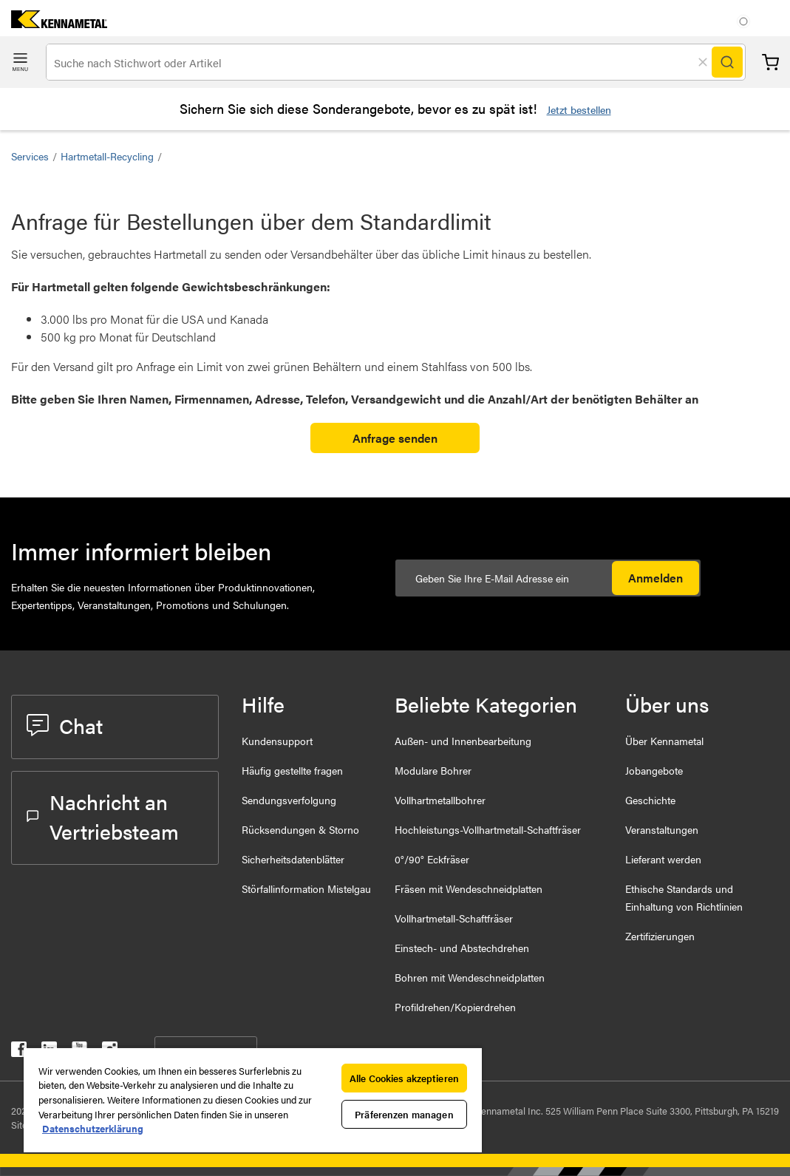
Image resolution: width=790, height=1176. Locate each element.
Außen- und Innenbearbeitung (463, 740)
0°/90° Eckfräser (432, 859)
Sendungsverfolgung (289, 799)
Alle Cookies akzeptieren (404, 1078)
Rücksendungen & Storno (300, 829)
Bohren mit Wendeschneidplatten (470, 977)
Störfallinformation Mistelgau (306, 888)
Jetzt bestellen (579, 109)
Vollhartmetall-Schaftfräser (454, 918)
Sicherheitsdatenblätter (293, 859)
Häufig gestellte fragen (292, 770)
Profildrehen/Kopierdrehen (455, 1006)
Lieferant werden (663, 859)
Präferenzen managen (404, 1114)
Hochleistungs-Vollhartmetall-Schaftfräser (488, 829)
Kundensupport (277, 740)
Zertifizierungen (660, 935)
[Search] (727, 62)
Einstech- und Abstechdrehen (462, 947)
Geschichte (650, 799)
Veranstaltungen (661, 829)
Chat (65, 725)
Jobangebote (654, 770)
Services (30, 156)
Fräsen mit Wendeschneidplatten (468, 888)
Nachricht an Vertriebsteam (103, 816)
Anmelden (655, 577)
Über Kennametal (664, 740)
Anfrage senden (395, 437)
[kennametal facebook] (19, 1052)
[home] (53, 23)
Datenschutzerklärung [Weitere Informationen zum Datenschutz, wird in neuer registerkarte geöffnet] (92, 1128)
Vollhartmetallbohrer (440, 799)
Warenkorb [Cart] (770, 62)
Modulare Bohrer (433, 770)
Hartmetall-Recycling (107, 156)
